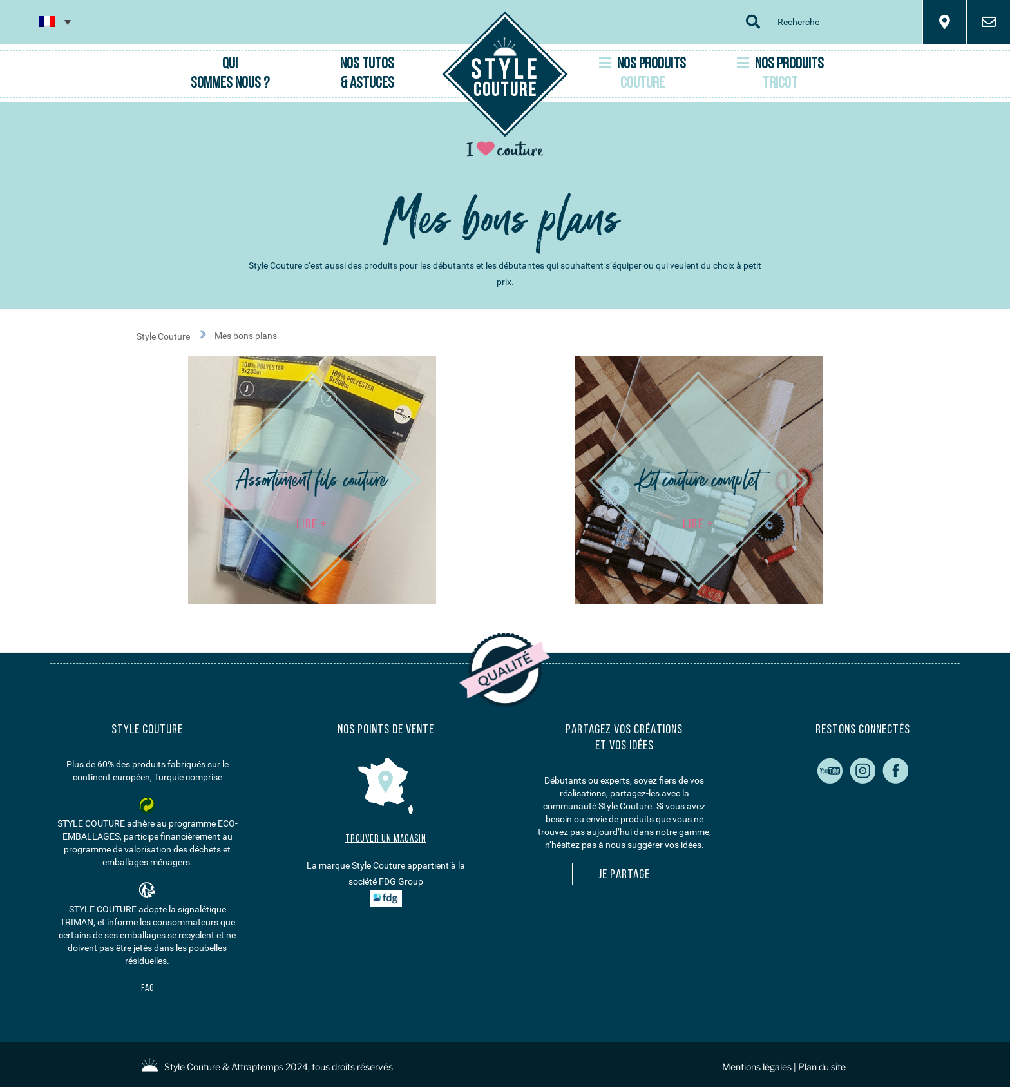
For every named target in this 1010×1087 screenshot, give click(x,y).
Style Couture (175, 334)
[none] (54, 21)
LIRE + (312, 525)
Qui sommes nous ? (230, 74)
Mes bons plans (245, 336)
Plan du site (822, 1066)
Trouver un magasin (385, 839)
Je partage (624, 875)
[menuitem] (54, 21)
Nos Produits (642, 73)
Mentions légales (757, 1066)
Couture (505, 79)
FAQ (147, 989)
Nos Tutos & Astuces (367, 74)
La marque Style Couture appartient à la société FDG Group (386, 883)
